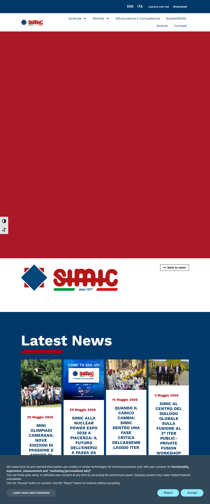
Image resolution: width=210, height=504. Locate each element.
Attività (101, 18)
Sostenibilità (176, 18)
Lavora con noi (158, 6)
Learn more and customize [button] (31, 492)
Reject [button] (168, 492)
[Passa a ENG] (130, 6)
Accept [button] (192, 492)
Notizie (162, 26)
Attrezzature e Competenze (137, 18)
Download (180, 6)
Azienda (77, 18)
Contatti (180, 26)
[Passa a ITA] (140, 6)
